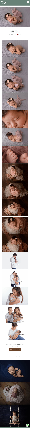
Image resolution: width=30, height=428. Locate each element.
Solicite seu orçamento (15, 349)
